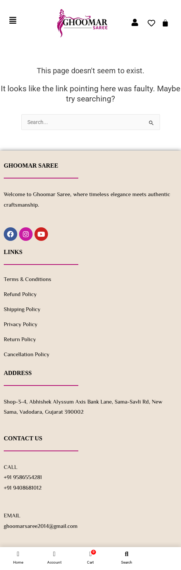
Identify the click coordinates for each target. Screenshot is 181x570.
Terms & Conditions (27, 279)
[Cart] (165, 23)
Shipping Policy (22, 309)
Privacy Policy (20, 324)
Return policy (20, 339)
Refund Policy (20, 294)
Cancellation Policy (26, 354)
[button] (13, 21)
